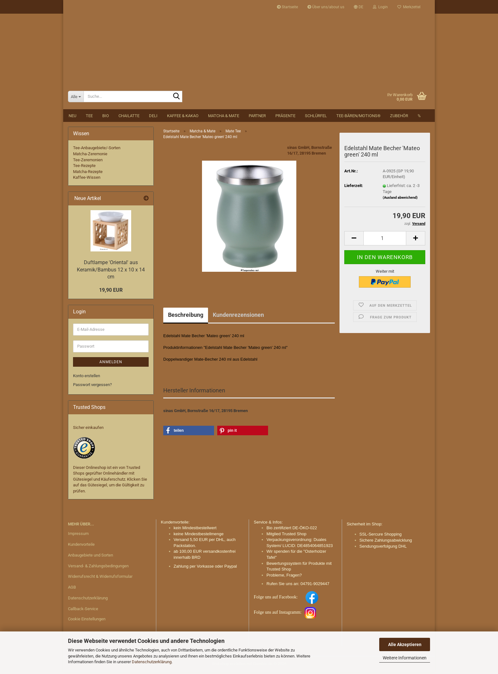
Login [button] (380, 7)
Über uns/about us (325, 7)
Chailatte (128, 117)
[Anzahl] (384, 240)
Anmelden (110, 364)
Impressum (78, 535)
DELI (153, 117)
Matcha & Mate (223, 117)
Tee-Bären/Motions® (358, 117)
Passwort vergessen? (92, 386)
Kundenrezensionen (238, 316)
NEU (72, 117)
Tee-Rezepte (84, 167)
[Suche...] (76, 98)
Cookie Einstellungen (86, 620)
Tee (89, 117)
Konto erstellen (86, 377)
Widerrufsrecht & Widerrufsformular (100, 578)
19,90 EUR (111, 292)
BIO (105, 117)
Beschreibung (185, 316)
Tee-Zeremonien (88, 161)
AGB (72, 589)
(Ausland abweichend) (400, 199)
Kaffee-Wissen (86, 179)
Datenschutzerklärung (152, 661)
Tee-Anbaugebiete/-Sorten (96, 150)
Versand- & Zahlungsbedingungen (98, 567)
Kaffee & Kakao (183, 117)
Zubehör (399, 117)
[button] (358, 7)
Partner (257, 117)
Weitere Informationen (405, 657)
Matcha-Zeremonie (90, 155)
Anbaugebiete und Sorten (90, 557)
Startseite (287, 7)
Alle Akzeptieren (404, 644)
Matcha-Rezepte (88, 173)
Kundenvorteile (81, 546)
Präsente (285, 117)
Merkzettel (409, 7)
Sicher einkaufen (88, 429)
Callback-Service (83, 611)
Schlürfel (316, 117)
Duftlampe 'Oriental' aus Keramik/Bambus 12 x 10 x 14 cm (111, 271)
